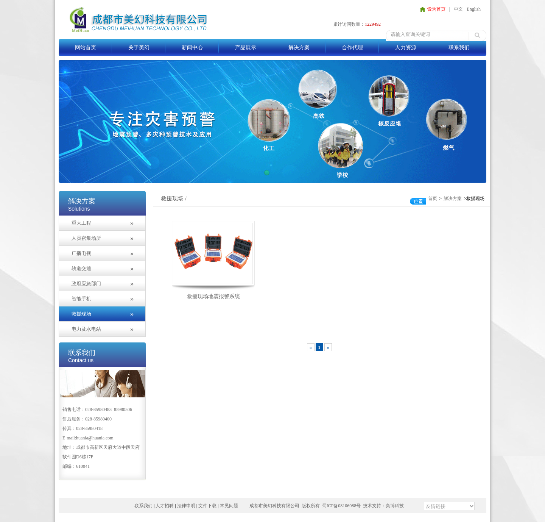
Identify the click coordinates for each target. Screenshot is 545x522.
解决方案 (299, 47)
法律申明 (186, 505)
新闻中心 (192, 47)
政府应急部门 (86, 283)
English (474, 9)
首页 (432, 198)
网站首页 (85, 47)
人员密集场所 (86, 238)
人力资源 (405, 47)
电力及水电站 (86, 329)
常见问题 (229, 505)
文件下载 (207, 505)
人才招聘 (165, 505)
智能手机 (81, 299)
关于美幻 (138, 47)
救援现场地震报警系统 (213, 296)
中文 (458, 9)
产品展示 (245, 47)
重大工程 (81, 223)
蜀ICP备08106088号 (341, 505)
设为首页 (436, 9)
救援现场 (81, 314)
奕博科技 (395, 505)
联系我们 (459, 47)
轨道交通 (81, 268)
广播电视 (81, 253)
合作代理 (352, 47)
